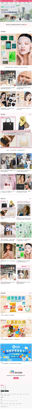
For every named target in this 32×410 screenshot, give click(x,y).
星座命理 (24, 2)
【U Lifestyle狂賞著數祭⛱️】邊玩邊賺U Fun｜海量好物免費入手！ (10, 339)
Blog (13, 400)
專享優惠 (8, 395)
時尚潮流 (7, 2)
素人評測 (24, 394)
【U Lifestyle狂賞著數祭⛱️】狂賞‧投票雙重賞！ (8, 315)
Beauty (11, 400)
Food (9, 400)
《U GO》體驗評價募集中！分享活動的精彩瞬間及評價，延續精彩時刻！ (11, 363)
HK (4, 400)
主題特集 (2, 395)
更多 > (30, 31)
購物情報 (21, 394)
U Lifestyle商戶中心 (6, 403)
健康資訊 (20, 2)
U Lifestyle (2, 400)
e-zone (16, 400)
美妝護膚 (2, 2)
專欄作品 (27, 394)
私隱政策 (17, 403)
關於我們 (2, 403)
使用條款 (14, 403)
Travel (6, 400)
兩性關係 (28, 2)
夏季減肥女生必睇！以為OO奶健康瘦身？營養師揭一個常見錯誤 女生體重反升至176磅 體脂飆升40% (23, 219)
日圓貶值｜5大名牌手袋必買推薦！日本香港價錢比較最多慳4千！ (16, 150)
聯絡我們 (20, 403)
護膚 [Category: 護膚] (1, 281)
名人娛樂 (15, 2)
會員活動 (5, 395)
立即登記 (16, 378)
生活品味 (11, 2)
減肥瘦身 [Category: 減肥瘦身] (17, 217)
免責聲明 (11, 403)
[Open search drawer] (31, 0)
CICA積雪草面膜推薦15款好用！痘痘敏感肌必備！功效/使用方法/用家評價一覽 (16, 67)
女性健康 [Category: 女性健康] (2, 238)
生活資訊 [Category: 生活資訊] (17, 238)
